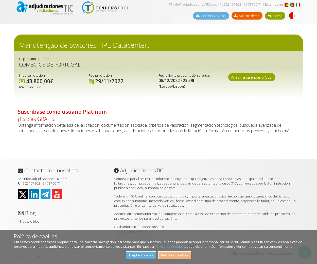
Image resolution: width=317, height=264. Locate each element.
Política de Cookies (169, 246)
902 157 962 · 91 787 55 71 (241, 4)
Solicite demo (247, 15)
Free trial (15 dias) (211, 15)
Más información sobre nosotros (140, 226)
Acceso (275, 15)
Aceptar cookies (141, 255)
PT (296, 15)
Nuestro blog (29, 221)
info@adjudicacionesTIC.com (193, 4)
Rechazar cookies (174, 255)
